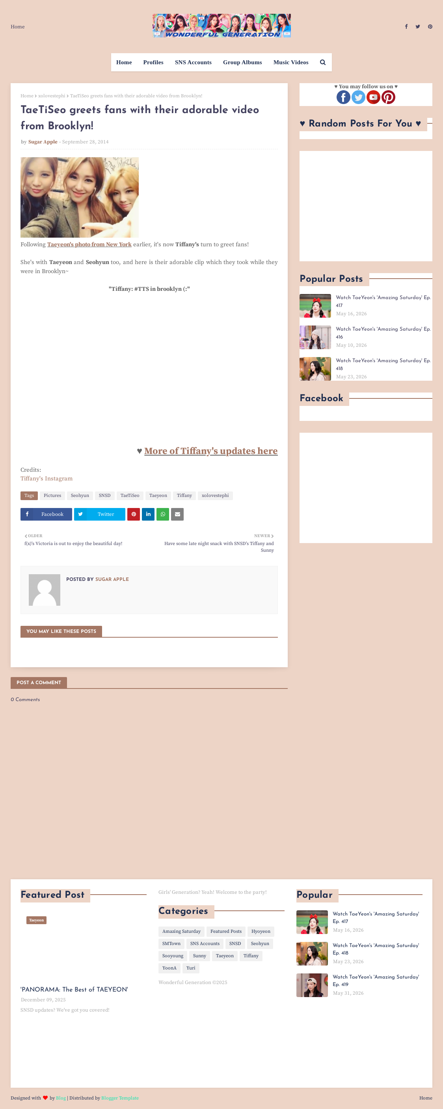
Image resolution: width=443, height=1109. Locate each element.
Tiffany (184, 496)
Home (18, 27)
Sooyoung (172, 956)
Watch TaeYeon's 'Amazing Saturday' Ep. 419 (376, 981)
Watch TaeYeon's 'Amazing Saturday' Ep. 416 (383, 333)
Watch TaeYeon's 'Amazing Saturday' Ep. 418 (383, 364)
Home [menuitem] (124, 62)
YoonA (169, 968)
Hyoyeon (260, 931)
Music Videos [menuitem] (291, 62)
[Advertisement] (366, 206)
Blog (61, 1098)
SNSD (105, 496)
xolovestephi (51, 96)
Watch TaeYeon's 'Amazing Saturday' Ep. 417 (383, 301)
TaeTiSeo (130, 496)
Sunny (199, 956)
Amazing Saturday (181, 931)
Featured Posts (226, 931)
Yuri (190, 968)
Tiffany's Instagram (46, 478)
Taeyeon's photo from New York (89, 244)
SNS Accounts (205, 944)
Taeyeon (158, 496)
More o (159, 451)
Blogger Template (120, 1098)
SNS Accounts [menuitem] (193, 62)
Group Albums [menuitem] (242, 62)
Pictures (52, 496)
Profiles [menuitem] (153, 62)
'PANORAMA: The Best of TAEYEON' (74, 990)
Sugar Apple (43, 142)
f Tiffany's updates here (226, 451)
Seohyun (80, 496)
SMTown (171, 944)
